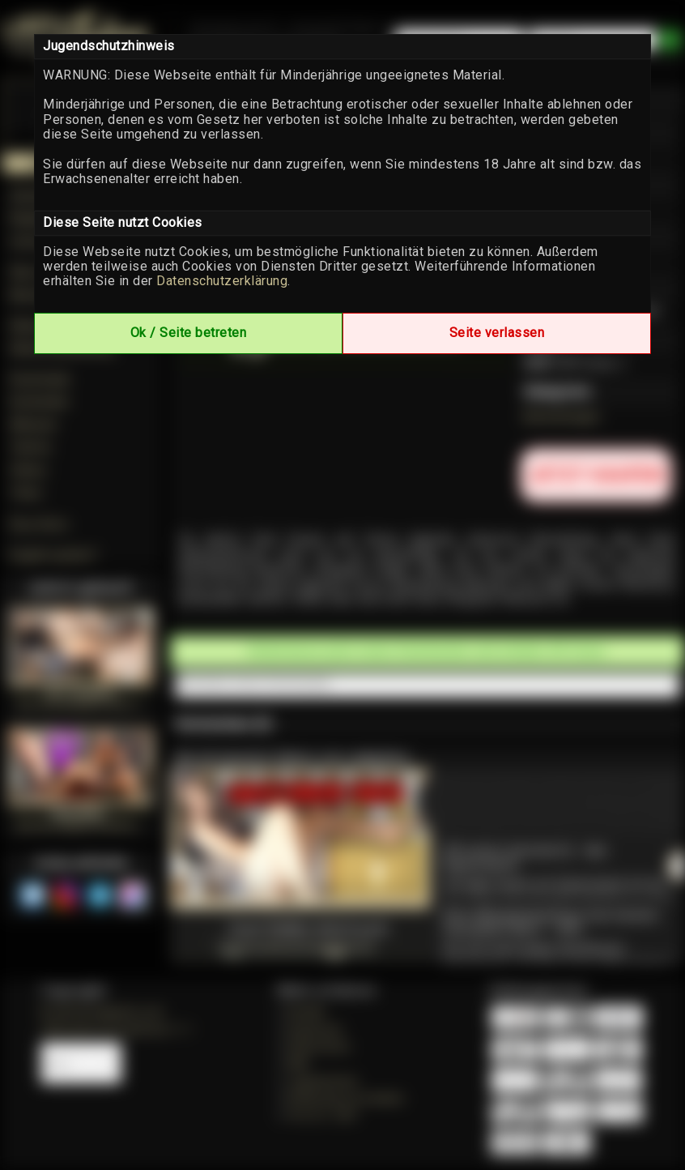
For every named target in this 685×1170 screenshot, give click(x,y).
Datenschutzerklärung (221, 280)
